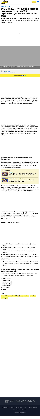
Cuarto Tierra (4, 298)
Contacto (25, 407)
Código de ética (23, 409)
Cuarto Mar (32, 295)
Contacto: (8, 407)
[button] (38, 2)
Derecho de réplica (16, 409)
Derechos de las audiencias (33, 407)
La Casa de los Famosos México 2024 (9, 295)
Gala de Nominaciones (24, 295)
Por (6, 71)
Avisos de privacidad (19, 407)
